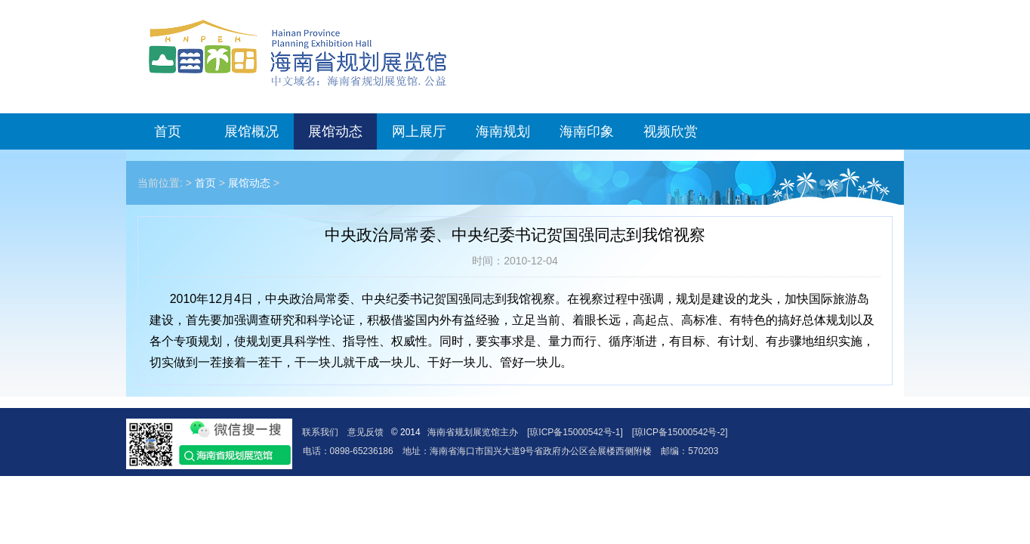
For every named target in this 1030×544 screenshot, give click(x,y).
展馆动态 (335, 131)
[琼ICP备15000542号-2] (680, 432)
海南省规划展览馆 (297, 53)
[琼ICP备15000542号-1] (575, 432)
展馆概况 (251, 131)
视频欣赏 (670, 131)
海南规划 (503, 131)
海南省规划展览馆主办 (472, 432)
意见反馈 (365, 432)
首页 (167, 131)
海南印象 (587, 131)
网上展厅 (419, 131)
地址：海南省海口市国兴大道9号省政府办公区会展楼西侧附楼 (527, 451)
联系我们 (320, 432)
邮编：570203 (689, 451)
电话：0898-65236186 (348, 451)
